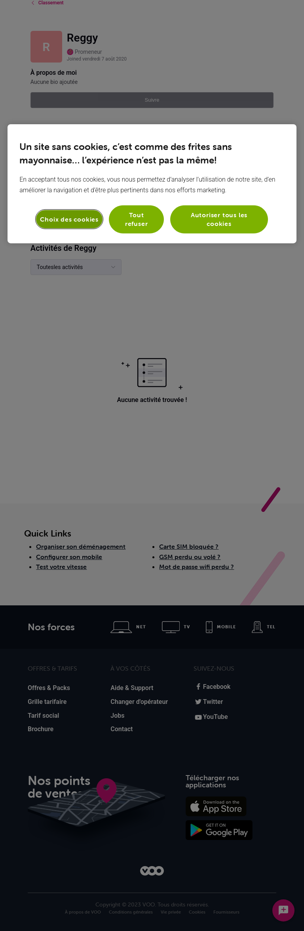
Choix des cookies (69, 219)
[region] (152, 183)
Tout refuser (136, 219)
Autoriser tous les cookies (219, 219)
